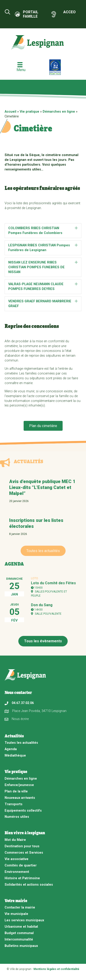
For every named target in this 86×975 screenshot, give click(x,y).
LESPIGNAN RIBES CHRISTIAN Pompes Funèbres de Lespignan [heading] (39, 247)
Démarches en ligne (59, 112)
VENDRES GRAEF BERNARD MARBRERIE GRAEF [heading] (39, 303)
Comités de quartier (21, 865)
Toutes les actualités (21, 743)
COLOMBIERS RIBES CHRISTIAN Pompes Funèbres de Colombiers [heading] (35, 230)
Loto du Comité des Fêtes (53, 583)
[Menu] (20, 67)
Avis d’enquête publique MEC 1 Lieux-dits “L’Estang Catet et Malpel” (42, 487)
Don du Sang (42, 605)
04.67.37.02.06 (23, 703)
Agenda (11, 749)
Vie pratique (29, 112)
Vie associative (16, 859)
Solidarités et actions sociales (29, 885)
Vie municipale (16, 914)
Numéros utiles (17, 817)
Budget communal (19, 933)
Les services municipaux (24, 920)
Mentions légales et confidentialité (56, 969)
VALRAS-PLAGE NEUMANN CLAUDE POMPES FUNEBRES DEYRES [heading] (36, 286)
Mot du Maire (15, 840)
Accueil (10, 112)
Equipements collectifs (23, 811)
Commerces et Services (24, 853)
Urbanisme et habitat (21, 927)
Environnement (17, 872)
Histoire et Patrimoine (22, 878)
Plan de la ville (16, 791)
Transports (13, 804)
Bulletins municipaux (21, 946)
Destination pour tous (22, 846)
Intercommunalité (19, 939)
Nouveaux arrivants (20, 798)
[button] (76, 228)
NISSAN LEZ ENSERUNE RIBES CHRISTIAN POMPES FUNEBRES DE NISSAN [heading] (36, 267)
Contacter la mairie (20, 907)
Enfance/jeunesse (19, 785)
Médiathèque (15, 755)
